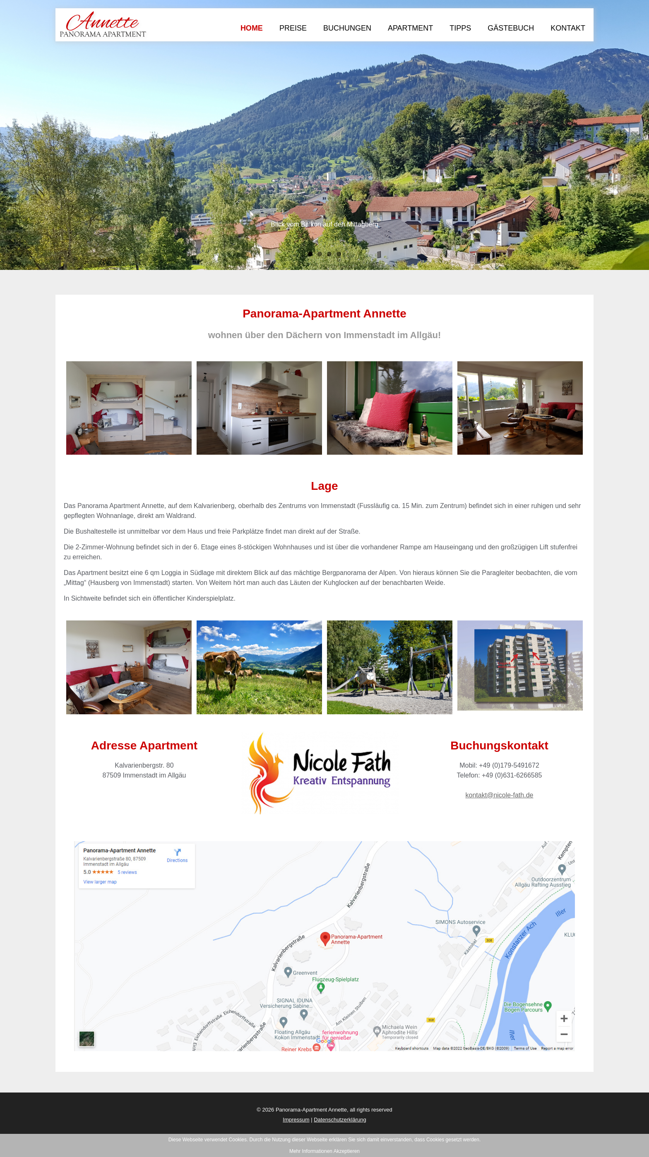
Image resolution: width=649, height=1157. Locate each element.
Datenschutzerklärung (340, 1119)
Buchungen (347, 28)
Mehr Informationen (310, 1151)
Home (251, 28)
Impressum (296, 1119)
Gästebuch (511, 28)
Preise (293, 28)
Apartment (410, 28)
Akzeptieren (347, 1151)
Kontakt (567, 28)
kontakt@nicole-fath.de (500, 795)
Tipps (460, 28)
